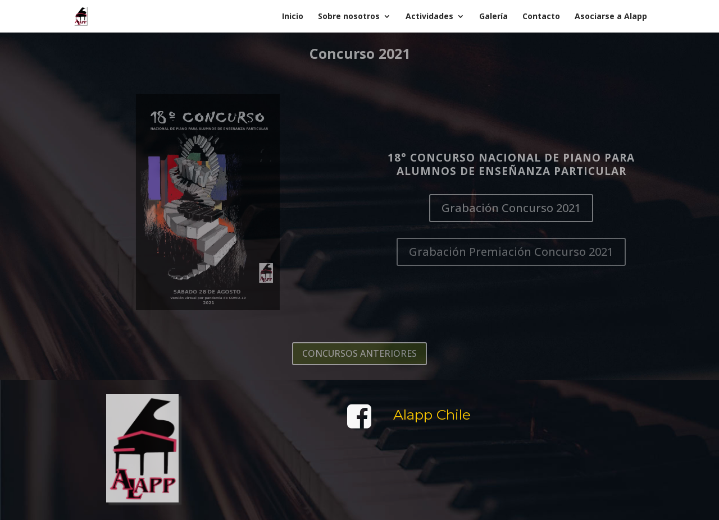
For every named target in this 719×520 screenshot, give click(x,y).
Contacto (541, 16)
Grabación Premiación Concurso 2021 (511, 251)
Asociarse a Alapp (611, 16)
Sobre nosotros (349, 16)
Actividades (429, 16)
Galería (493, 16)
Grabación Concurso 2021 (511, 207)
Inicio (292, 16)
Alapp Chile (432, 415)
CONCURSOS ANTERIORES (359, 353)
